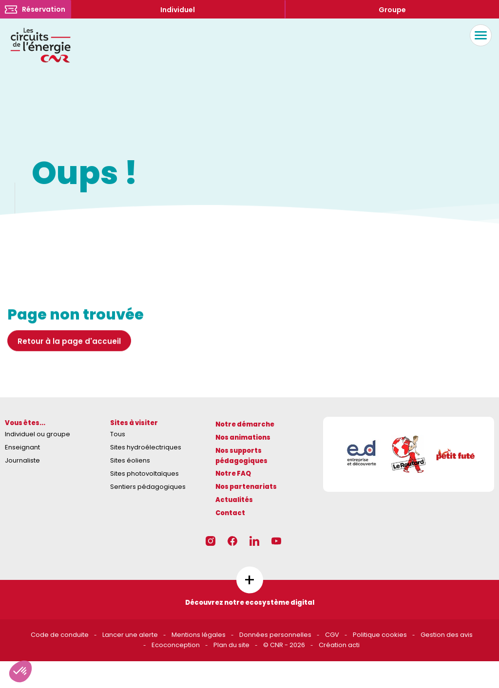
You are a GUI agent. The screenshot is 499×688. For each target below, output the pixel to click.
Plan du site (231, 645)
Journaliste (22, 460)
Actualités (234, 499)
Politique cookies (380, 634)
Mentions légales (199, 634)
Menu (478, 35)
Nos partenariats (246, 486)
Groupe (392, 10)
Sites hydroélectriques (145, 447)
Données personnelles (275, 634)
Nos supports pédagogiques (241, 455)
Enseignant (22, 447)
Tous (117, 434)
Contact (230, 513)
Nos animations (242, 437)
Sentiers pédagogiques (148, 486)
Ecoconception (176, 645)
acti (354, 645)
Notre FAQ (233, 473)
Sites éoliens (130, 460)
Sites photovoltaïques (144, 473)
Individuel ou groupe (37, 434)
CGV (332, 634)
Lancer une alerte (130, 634)
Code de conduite (60, 634)
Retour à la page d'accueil (69, 344)
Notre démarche (244, 424)
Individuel (177, 10)
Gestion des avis (447, 634)
